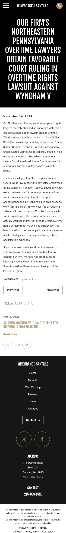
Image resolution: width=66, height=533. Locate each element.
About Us (33, 380)
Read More (10, 334)
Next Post (53, 289)
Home (32, 373)
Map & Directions (33, 477)
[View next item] (26, 345)
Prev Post (13, 289)
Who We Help (33, 387)
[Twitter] (24, 439)
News (33, 401)
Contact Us (33, 420)
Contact (33, 408)
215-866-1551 (33, 494)
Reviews (33, 394)
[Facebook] (42, 439)
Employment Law (28, 279)
